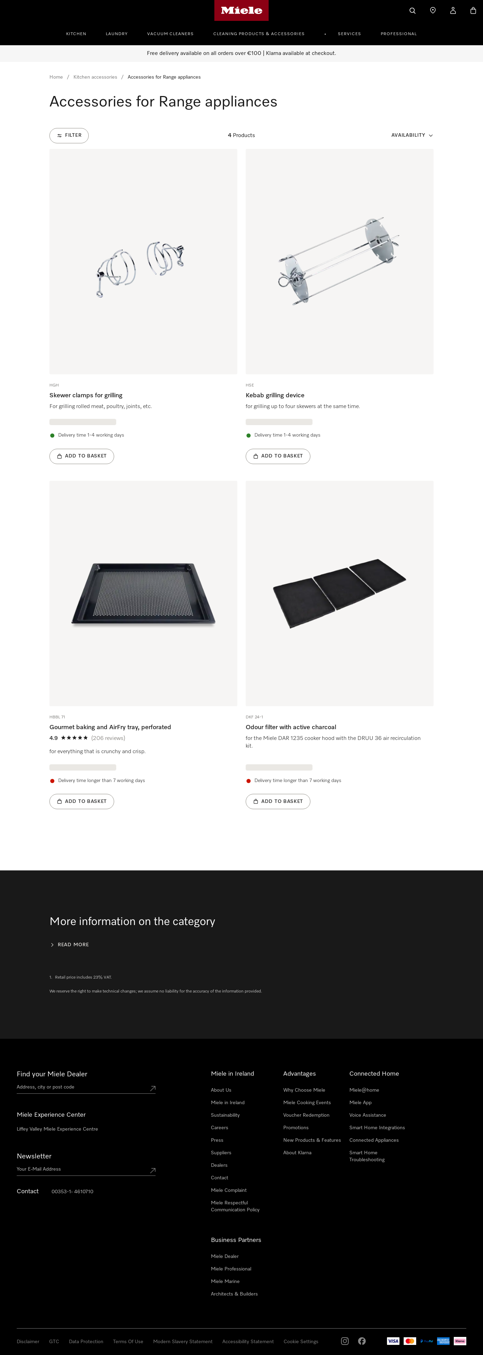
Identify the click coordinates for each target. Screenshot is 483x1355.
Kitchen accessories (95, 77)
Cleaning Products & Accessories (259, 34)
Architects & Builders (234, 1294)
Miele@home (364, 1090)
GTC (54, 1341)
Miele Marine (225, 1281)
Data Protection (86, 1341)
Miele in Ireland (228, 1102)
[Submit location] (153, 1088)
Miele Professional (231, 1269)
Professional (399, 34)
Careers (219, 1127)
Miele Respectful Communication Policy (235, 1206)
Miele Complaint (229, 1190)
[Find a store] (433, 10)
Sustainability (225, 1115)
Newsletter (34, 1156)
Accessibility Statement (248, 1341)
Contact (219, 1177)
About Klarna (297, 1152)
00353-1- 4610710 (72, 1191)
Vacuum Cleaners (170, 34)
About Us (221, 1090)
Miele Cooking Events (307, 1102)
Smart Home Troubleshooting (367, 1156)
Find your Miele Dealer (52, 1074)
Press (217, 1140)
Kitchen (76, 34)
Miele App (360, 1102)
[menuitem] (80, 33)
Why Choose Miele (304, 1090)
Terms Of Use (128, 1341)
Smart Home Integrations (377, 1127)
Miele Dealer (225, 1256)
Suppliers (221, 1152)
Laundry (117, 34)
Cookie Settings (301, 1341)
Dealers (219, 1165)
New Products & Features (312, 1140)
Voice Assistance (367, 1115)
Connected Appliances (374, 1140)
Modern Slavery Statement (183, 1341)
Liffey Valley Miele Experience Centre (57, 1129)
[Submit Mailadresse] (153, 1170)
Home (56, 77)
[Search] (413, 10)
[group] (143, 306)
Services (349, 34)
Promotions (296, 1127)
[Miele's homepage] (241, 10)
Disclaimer (28, 1341)
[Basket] (473, 10)
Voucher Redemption (306, 1115)
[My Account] (453, 10)
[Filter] (69, 135)
